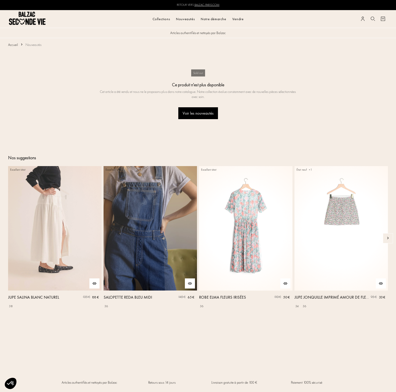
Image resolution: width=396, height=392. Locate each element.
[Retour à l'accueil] (27, 19)
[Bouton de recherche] (373, 19)
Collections (161, 19)
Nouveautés (185, 19)
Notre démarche (213, 19)
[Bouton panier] (383, 19)
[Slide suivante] (388, 238)
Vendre (238, 19)
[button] (11, 383)
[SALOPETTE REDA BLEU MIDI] (150, 238)
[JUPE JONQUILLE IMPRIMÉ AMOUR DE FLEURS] (341, 238)
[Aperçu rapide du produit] (94, 283)
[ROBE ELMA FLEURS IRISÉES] (245, 238)
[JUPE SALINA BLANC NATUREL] (55, 238)
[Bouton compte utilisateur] (363, 19)
